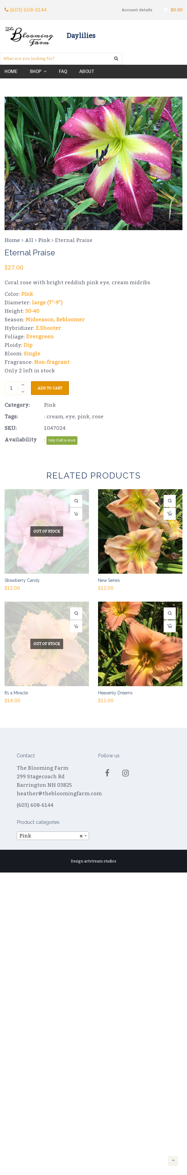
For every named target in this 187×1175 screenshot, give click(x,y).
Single (32, 354)
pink (83, 417)
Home (12, 240)
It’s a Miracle (16, 692)
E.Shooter (48, 328)
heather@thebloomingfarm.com (59, 794)
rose (98, 417)
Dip (28, 345)
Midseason (39, 320)
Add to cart (50, 388)
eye (70, 417)
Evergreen (40, 337)
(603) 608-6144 (28, 10)
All (29, 240)
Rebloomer (70, 320)
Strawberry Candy (22, 580)
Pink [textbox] (51, 836)
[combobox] (53, 835)
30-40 (32, 311)
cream (54, 417)
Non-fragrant (52, 362)
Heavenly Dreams (115, 692)
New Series (109, 580)
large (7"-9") (47, 303)
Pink (44, 240)
